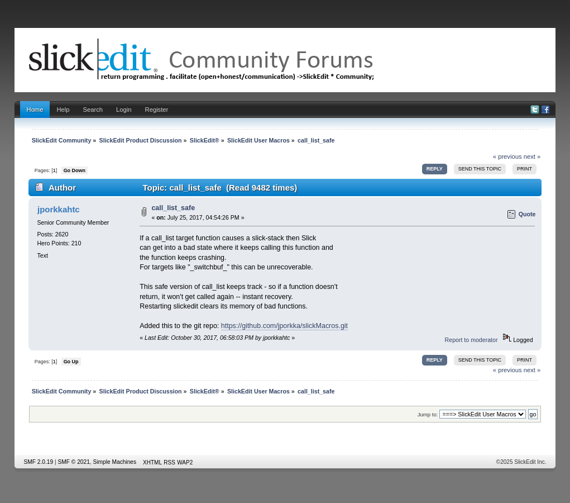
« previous (507, 156)
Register (157, 109)
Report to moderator (471, 339)
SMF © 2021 (74, 462)
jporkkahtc (58, 209)
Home (35, 109)
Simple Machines (115, 462)
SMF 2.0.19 (39, 462)
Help (62, 109)
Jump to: (428, 414)
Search (93, 109)
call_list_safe (173, 208)
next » (532, 156)
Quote (527, 214)
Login (123, 109)
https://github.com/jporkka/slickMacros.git (284, 326)
